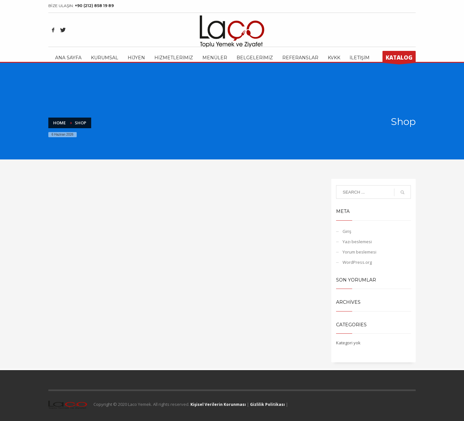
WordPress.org (357, 262)
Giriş (347, 231)
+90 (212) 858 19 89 (94, 5)
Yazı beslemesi (357, 241)
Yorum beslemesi (359, 252)
